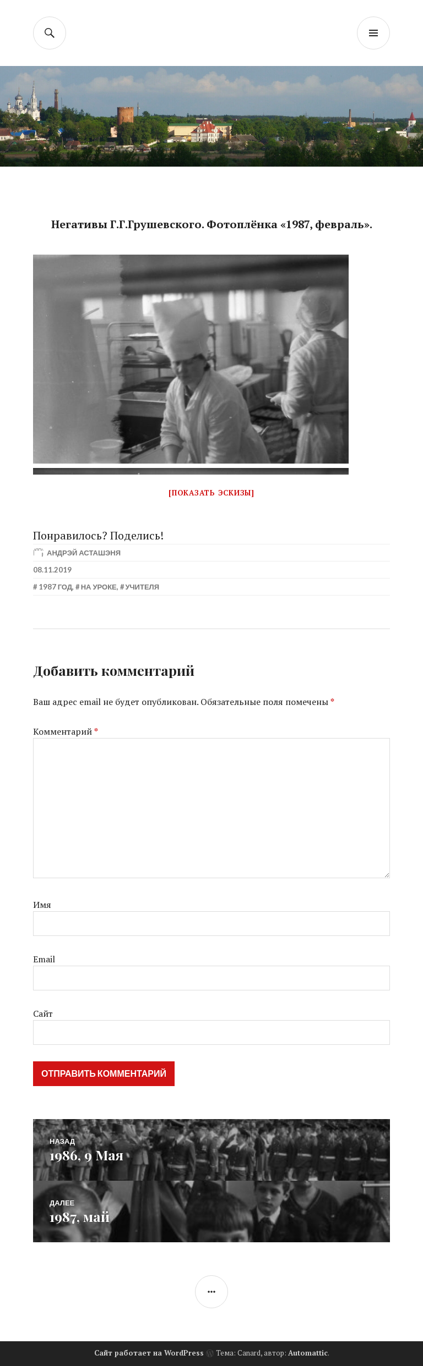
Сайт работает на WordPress (149, 1353)
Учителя (142, 586)
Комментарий (65, 731)
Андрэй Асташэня (84, 552)
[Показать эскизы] (211, 493)
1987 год (55, 586)
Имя (42, 905)
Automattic (308, 1353)
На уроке (99, 586)
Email (44, 959)
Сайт (43, 1013)
